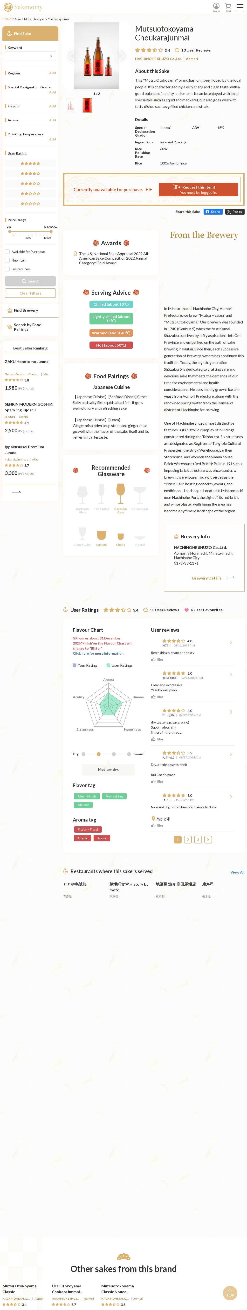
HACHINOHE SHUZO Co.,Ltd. (158, 59)
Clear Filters (30, 293)
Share (215, 212)
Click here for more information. (98, 648)
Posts (237, 212)
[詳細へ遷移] (30, 381)
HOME (6, 19)
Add (52, 73)
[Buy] (44, 401)
